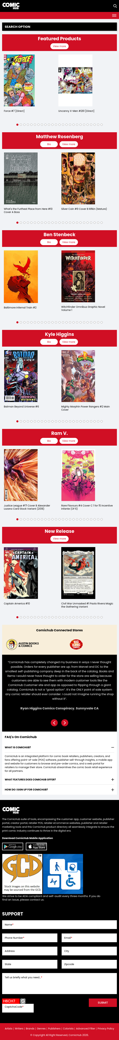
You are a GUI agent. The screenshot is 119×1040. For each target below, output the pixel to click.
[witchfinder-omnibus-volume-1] (78, 276)
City (66, 951)
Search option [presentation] (17, 27)
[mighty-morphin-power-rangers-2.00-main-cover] (78, 376)
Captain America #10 (17, 603)
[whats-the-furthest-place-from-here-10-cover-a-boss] (21, 178)
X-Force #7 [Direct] (15, 111)
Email (68, 938)
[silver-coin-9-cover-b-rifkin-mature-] (78, 178)
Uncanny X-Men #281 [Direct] (79, 111)
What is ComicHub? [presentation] (18, 747)
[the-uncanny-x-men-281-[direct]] (78, 80)
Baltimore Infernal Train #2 (20, 307)
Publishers (54, 1028)
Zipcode (69, 964)
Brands (30, 1028)
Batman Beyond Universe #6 (21, 406)
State (8, 964)
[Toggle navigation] (114, 15)
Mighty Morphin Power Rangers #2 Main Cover (85, 408)
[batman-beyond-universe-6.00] (21, 376)
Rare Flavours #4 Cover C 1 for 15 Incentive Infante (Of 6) (87, 507)
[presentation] (60, 46)
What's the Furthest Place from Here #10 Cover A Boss (28, 210)
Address (10, 951)
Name (9, 924)
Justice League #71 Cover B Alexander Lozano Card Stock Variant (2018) (27, 507)
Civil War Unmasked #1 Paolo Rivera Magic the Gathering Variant (87, 605)
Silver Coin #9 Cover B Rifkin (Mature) (84, 208)
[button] (17, 125)
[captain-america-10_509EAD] (21, 573)
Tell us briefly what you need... (23, 977)
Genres (41, 1028)
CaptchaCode (14, 1007)
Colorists (68, 1028)
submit (103, 1003)
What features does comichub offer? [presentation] (30, 779)
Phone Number (14, 938)
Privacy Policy (106, 1028)
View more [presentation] (59, 46)
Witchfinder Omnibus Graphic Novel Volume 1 (83, 308)
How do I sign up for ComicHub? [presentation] (26, 789)
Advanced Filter (85, 1028)
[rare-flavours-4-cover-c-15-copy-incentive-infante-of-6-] (78, 475)
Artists (8, 1028)
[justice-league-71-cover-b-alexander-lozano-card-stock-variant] (21, 475)
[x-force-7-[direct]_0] (21, 80)
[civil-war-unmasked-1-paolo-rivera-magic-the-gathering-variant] (78, 573)
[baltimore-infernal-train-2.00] (21, 276)
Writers (19, 1028)
